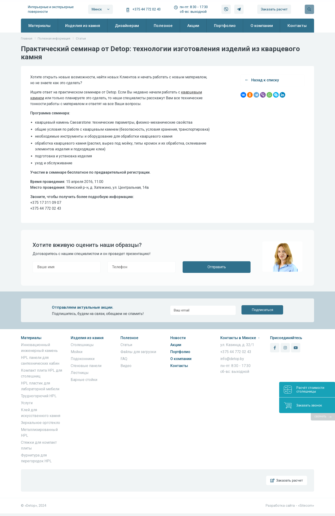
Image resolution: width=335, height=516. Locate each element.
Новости (178, 338)
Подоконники (82, 359)
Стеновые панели (86, 366)
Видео (126, 366)
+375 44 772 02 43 (146, 9)
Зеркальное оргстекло (40, 422)
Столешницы (82, 345)
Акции (175, 345)
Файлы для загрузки (138, 352)
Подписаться (262, 310)
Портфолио (180, 352)
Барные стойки (84, 379)
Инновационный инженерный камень (39, 348)
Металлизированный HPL (39, 432)
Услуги (27, 403)
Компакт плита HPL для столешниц (41, 373)
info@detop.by (232, 359)
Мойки (76, 352)
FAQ (124, 359)
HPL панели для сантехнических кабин (40, 360)
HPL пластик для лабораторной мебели (40, 386)
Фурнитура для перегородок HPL (36, 458)
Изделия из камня (87, 338)
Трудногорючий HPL (39, 396)
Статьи (126, 345)
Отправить (217, 267)
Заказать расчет (274, 9)
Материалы (31, 338)
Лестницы (80, 372)
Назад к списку (262, 80)
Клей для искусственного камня (40, 413)
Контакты (179, 366)
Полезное (129, 338)
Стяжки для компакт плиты (39, 445)
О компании (180, 359)
